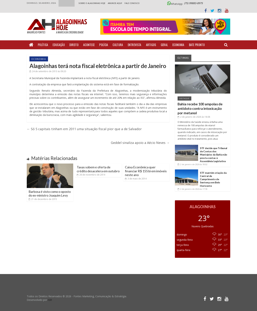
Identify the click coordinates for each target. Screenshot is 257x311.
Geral (164, 45)
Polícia (103, 45)
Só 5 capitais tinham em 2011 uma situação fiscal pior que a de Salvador (84, 129)
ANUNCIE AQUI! (115, 3)
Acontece (89, 45)
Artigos (151, 45)
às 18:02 (192, 164)
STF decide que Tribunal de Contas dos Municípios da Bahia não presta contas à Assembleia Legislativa (213, 155)
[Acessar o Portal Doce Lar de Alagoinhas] (165, 28)
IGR (50, 300)
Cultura (118, 45)
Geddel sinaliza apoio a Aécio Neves (140, 143)
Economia (178, 45)
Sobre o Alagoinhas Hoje (92, 3)
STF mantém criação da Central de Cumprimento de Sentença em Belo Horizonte (213, 179)
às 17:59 (192, 189)
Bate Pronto (197, 45)
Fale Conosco (132, 3)
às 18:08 (194, 116)
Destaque (184, 98)
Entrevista (134, 45)
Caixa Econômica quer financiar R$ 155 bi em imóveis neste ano (146, 171)
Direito (74, 45)
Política (43, 45)
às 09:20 (47, 71)
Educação (59, 45)
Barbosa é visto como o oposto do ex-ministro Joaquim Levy (50, 193)
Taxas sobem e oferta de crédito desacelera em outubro (98, 169)
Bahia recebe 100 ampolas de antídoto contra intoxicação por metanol (200, 108)
